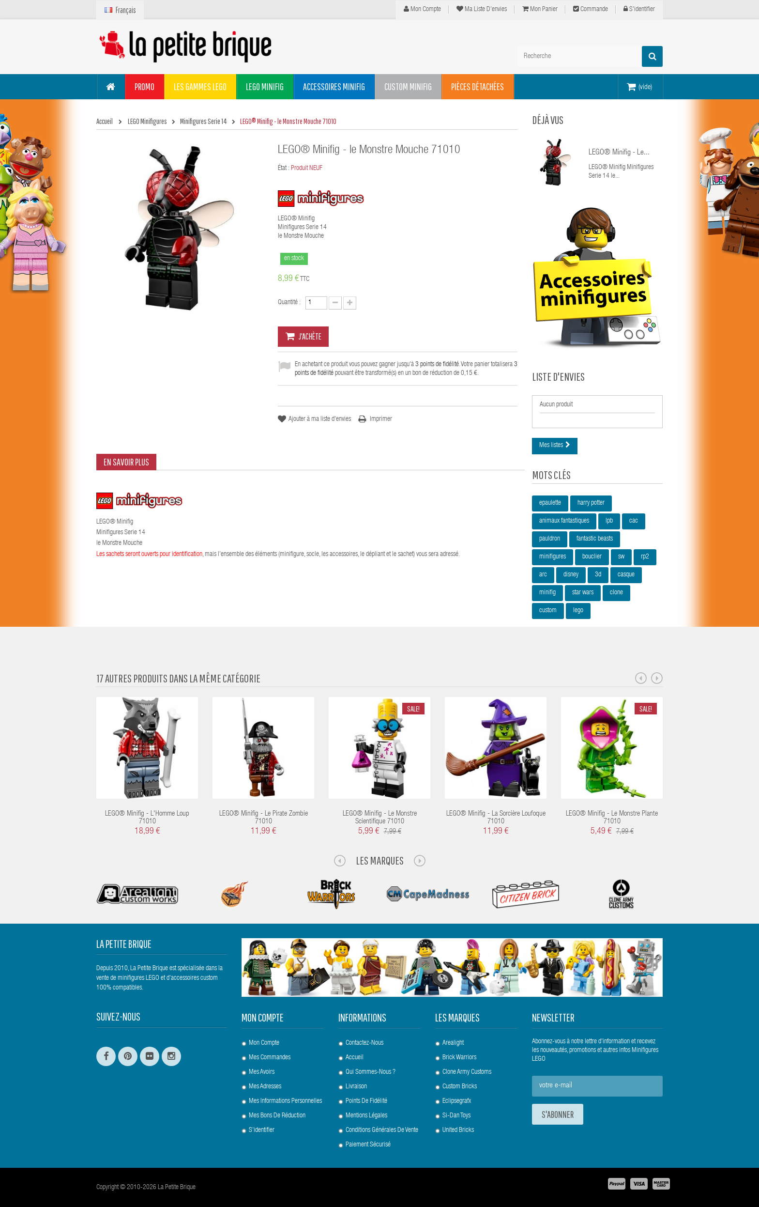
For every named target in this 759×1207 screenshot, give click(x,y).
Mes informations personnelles (285, 1101)
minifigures (552, 557)
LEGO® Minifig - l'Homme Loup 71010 (147, 818)
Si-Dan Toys (456, 1116)
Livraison (356, 1086)
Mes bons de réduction (277, 1116)
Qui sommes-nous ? (370, 1072)
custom (548, 610)
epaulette (550, 503)
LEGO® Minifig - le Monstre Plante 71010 (612, 818)
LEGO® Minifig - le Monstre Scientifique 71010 (380, 818)
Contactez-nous (364, 1043)
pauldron (549, 539)
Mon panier (540, 9)
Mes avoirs (261, 1072)
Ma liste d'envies (481, 9)
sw (621, 557)
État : (283, 168)
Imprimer (381, 419)
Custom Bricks (459, 1086)
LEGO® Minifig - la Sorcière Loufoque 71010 (496, 818)
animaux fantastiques (564, 521)
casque (626, 575)
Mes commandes (269, 1057)
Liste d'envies (558, 376)
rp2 (645, 557)
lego (578, 610)
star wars (582, 592)
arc (543, 575)
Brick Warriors (459, 1057)
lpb (609, 521)
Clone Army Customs (466, 1072)
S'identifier (639, 9)
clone (616, 592)
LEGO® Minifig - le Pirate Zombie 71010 (263, 818)
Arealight (453, 1043)
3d (598, 575)
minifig (547, 592)
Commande (590, 9)
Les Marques (380, 860)
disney (570, 575)
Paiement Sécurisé (368, 1145)
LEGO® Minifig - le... (619, 153)
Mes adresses (265, 1086)
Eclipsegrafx (456, 1101)
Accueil (355, 1057)
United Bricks (458, 1130)
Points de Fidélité (366, 1101)
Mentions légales (366, 1116)
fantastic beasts (595, 539)
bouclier (592, 557)
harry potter (591, 503)
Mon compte (422, 9)
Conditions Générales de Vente (382, 1130)
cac (633, 521)
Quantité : (289, 302)
